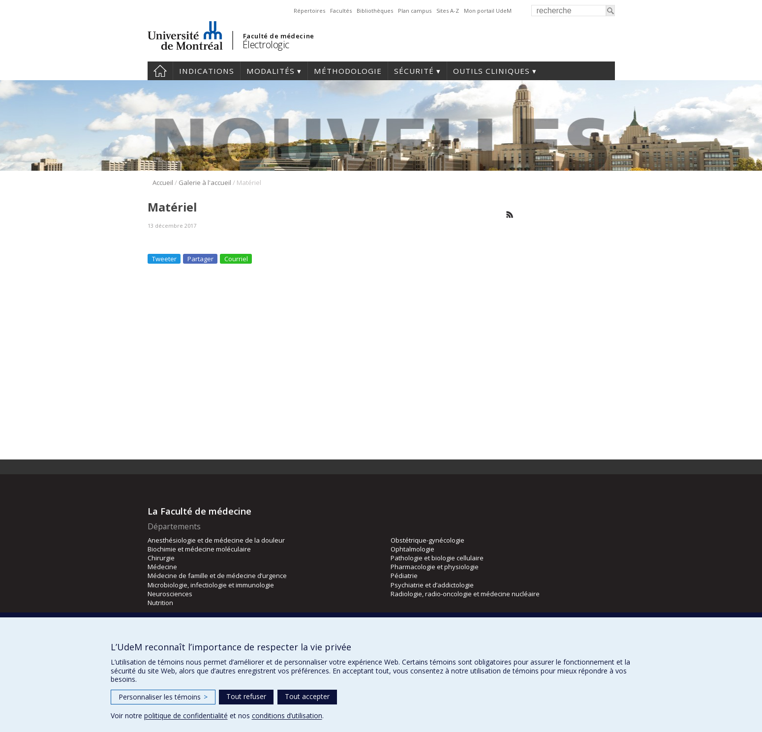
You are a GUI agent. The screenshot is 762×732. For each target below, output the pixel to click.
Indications (206, 71)
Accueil (160, 70)
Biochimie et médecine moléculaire (199, 549)
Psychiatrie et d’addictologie (432, 584)
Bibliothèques (375, 10)
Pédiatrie (404, 575)
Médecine (162, 566)
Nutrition (160, 602)
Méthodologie (348, 71)
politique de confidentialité (186, 715)
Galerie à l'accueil (205, 182)
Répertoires (309, 10)
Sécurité (414, 71)
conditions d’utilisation (287, 715)
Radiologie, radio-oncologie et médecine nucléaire (465, 593)
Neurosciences (170, 593)
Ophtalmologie (412, 549)
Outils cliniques (491, 71)
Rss (510, 215)
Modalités (270, 71)
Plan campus (414, 10)
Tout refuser (246, 696)
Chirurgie (161, 557)
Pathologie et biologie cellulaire (437, 557)
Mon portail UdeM (488, 10)
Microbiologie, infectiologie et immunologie (211, 584)
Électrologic (266, 44)
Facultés (341, 10)
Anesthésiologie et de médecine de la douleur (216, 540)
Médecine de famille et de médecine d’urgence (217, 575)
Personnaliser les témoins (163, 697)
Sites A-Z (447, 10)
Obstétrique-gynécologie (427, 540)
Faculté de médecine (278, 35)
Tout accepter (307, 696)
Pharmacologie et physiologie (435, 566)
